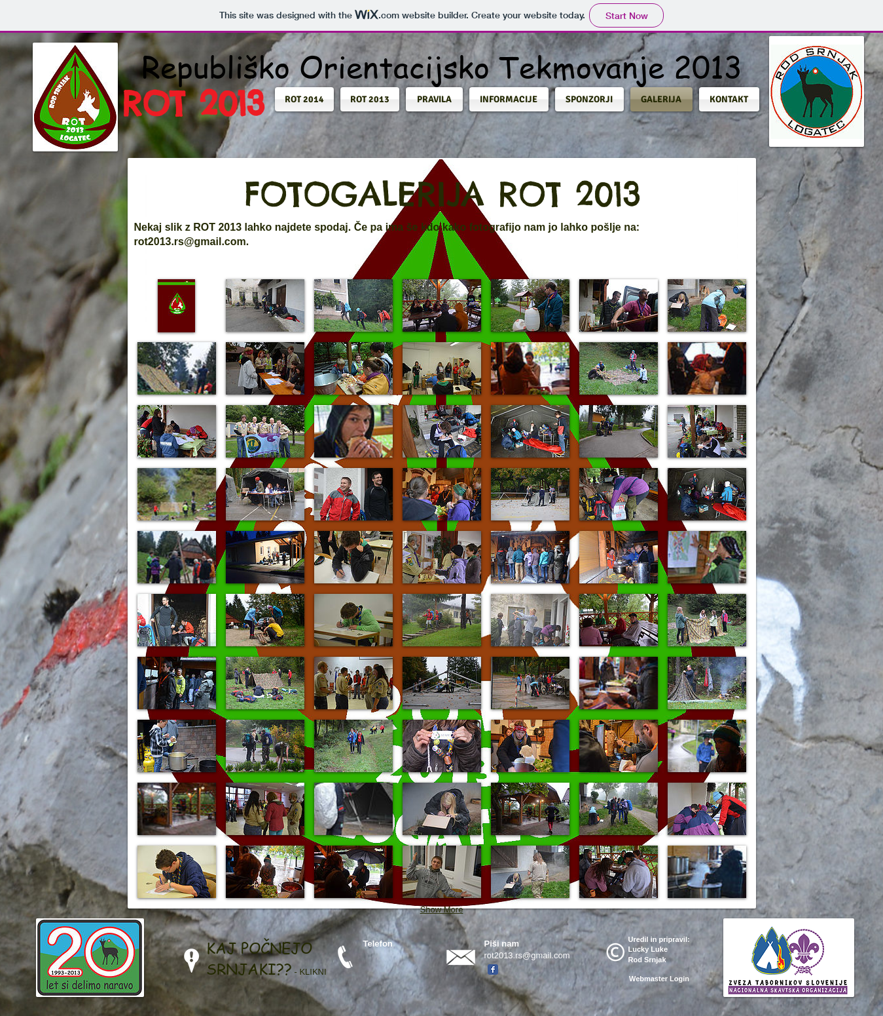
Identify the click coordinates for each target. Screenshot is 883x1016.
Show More (441, 909)
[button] (306, 99)
